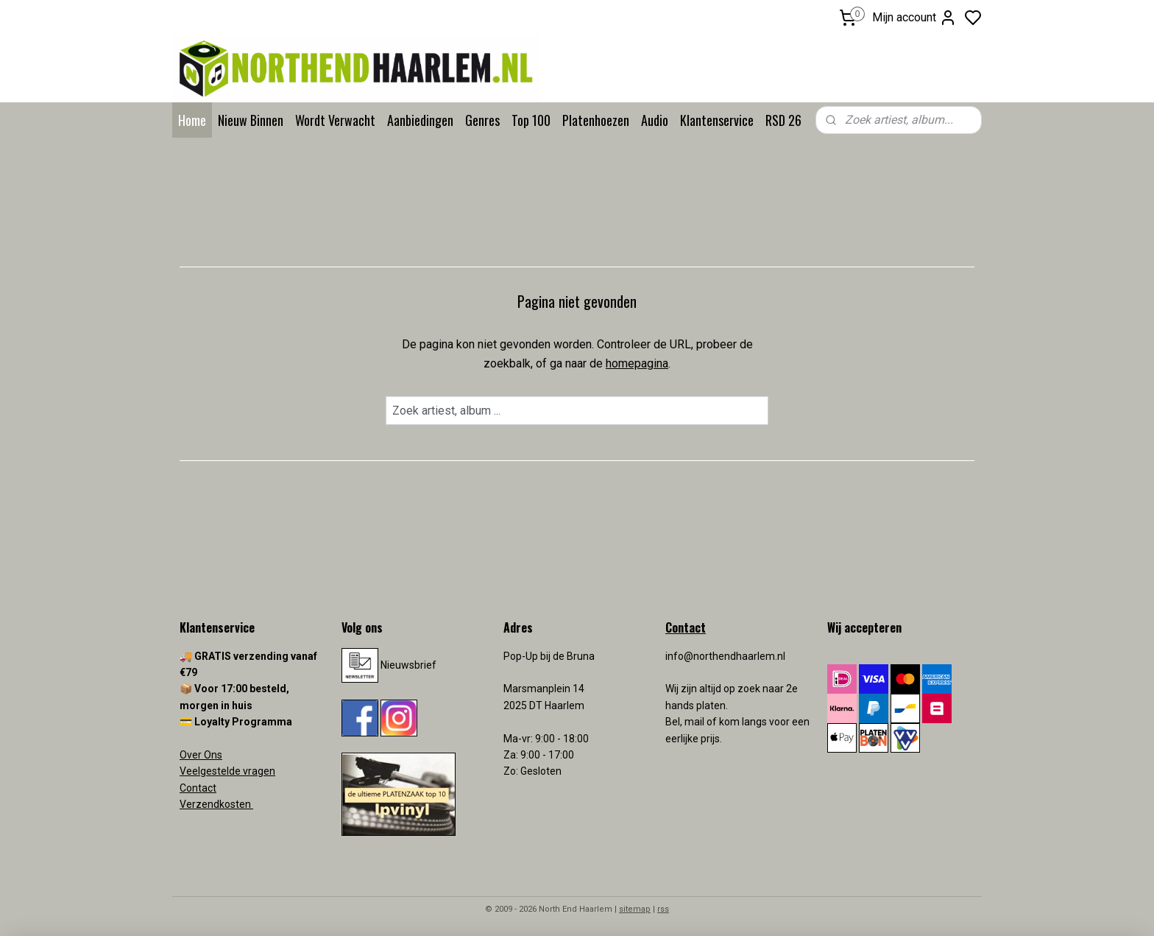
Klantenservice (717, 120)
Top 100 (531, 120)
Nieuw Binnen (250, 120)
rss (663, 909)
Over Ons (201, 755)
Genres (482, 120)
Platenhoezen (595, 120)
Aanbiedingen (420, 120)
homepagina (637, 363)
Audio (654, 120)
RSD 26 (783, 120)
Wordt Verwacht (335, 120)
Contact (198, 788)
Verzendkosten (216, 804)
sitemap (635, 909)
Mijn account (914, 18)
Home (192, 120)
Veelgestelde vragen (227, 771)
